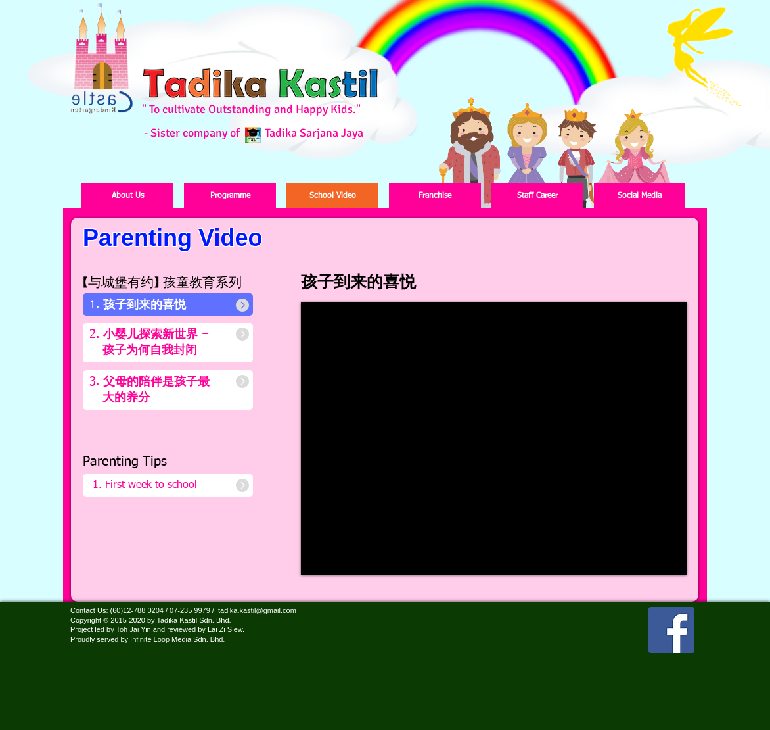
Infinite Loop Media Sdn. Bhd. (177, 639)
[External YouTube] (493, 439)
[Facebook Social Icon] (671, 630)
